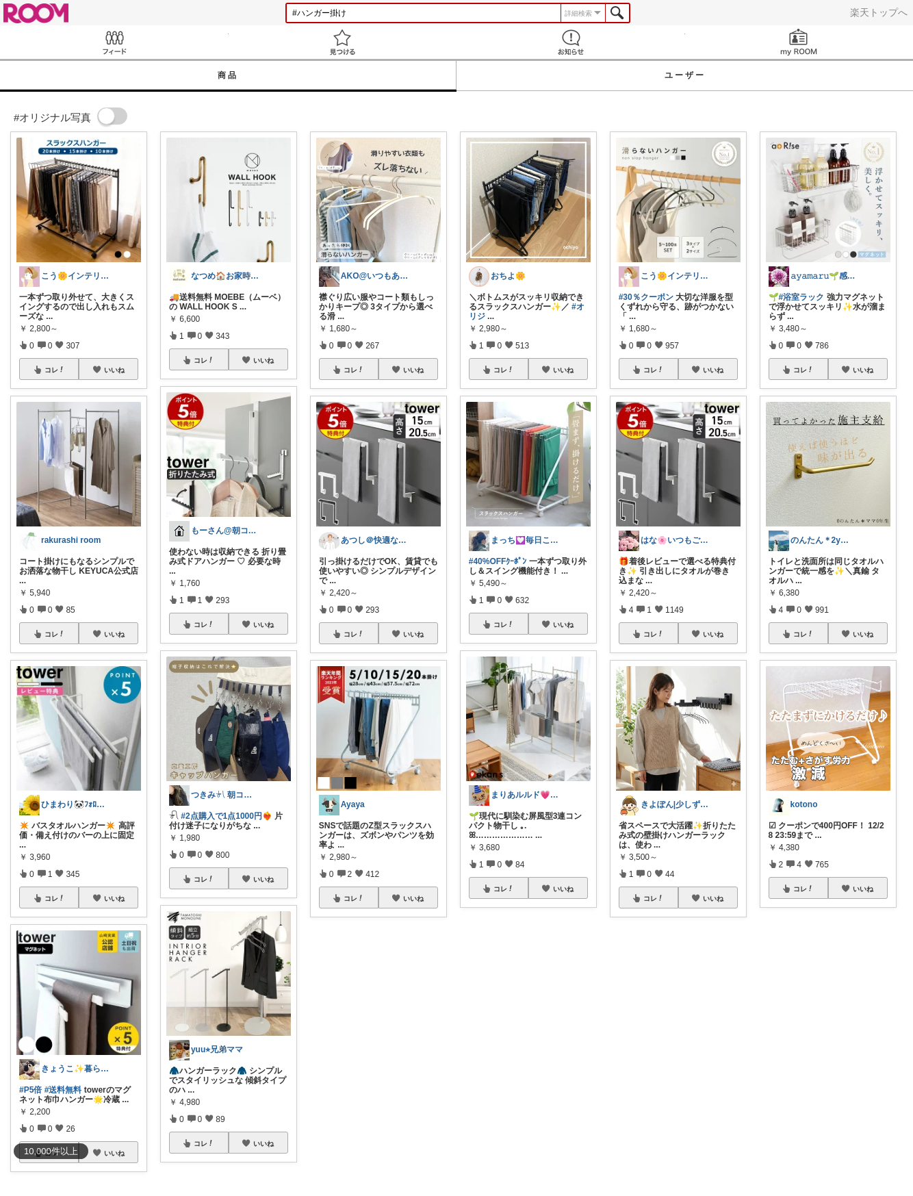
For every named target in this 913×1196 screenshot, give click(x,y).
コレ (54, 369)
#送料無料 (63, 1090)
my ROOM (799, 42)
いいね (114, 369)
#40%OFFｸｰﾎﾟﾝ (498, 561)
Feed (114, 42)
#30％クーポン (646, 297)
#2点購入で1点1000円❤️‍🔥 (226, 816)
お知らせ (570, 42)
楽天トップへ (879, 12)
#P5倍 (30, 1090)
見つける (343, 42)
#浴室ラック (802, 297)
